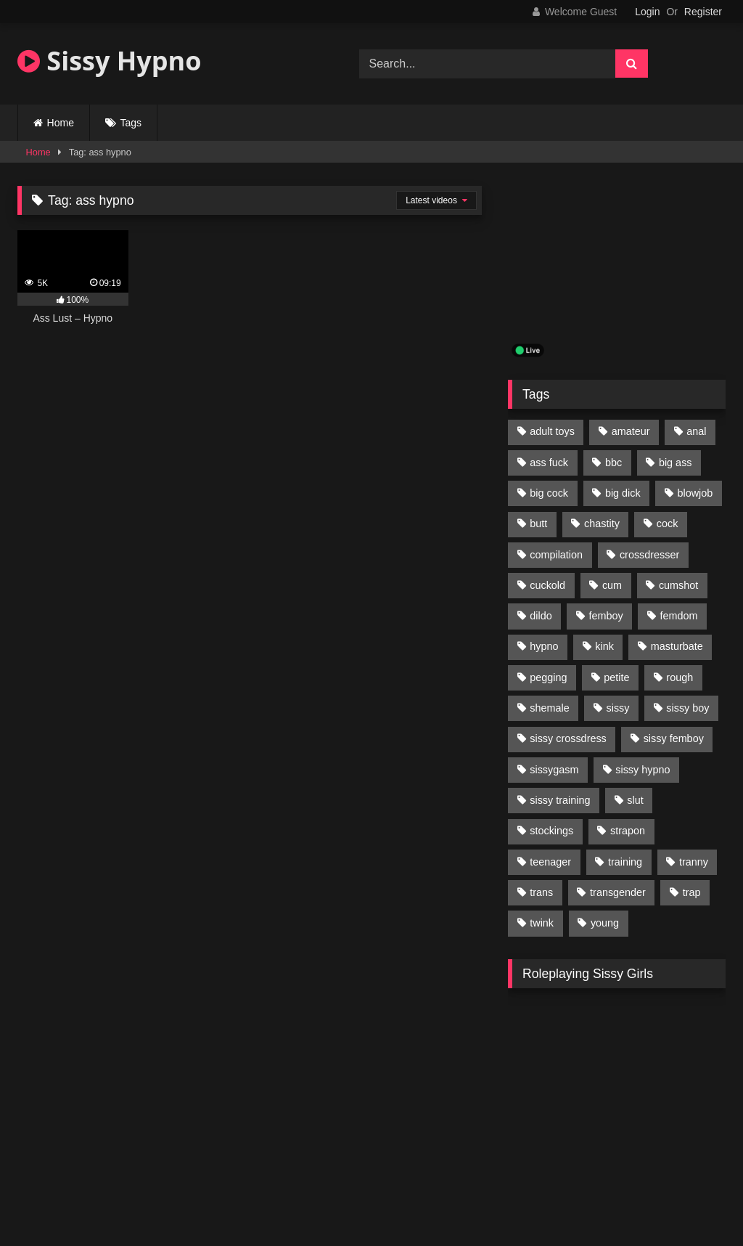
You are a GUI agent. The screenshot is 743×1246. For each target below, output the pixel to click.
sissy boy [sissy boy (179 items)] (687, 708)
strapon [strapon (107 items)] (627, 830)
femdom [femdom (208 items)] (679, 616)
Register (703, 11)
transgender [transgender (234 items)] (618, 892)
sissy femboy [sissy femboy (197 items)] (674, 738)
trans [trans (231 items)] (541, 892)
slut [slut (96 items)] (635, 800)
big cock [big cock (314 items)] (549, 493)
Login (647, 11)
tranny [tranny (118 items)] (693, 862)
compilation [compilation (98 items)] (556, 555)
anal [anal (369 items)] (696, 431)
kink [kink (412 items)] (604, 646)
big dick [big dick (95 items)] (623, 493)
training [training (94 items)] (625, 862)
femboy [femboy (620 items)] (606, 616)
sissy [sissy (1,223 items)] (618, 708)
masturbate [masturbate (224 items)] (677, 646)
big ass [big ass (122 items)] (675, 462)
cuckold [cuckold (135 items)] (547, 585)
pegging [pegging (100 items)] (548, 677)
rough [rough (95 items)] (679, 677)
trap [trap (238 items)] (692, 892)
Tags (131, 123)
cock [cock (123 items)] (667, 523)
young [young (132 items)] (605, 923)
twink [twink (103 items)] (542, 923)
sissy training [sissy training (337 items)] (560, 800)
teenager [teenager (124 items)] (550, 862)
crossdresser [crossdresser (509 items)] (649, 555)
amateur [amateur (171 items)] (631, 431)
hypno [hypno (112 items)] (544, 646)
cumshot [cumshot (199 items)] (678, 585)
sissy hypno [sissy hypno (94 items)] (642, 769)
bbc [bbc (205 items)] (613, 462)
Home (60, 123)
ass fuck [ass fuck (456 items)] (549, 462)
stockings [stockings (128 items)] (551, 830)
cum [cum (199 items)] (612, 585)
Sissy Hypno (109, 60)
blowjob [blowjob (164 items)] (695, 493)
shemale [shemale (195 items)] (549, 708)
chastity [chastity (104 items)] (602, 523)
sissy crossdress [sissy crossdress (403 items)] (568, 738)
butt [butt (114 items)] (538, 523)
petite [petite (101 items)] (616, 677)
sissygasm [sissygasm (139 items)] (554, 769)
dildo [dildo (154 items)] (540, 616)
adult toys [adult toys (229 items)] (552, 431)
